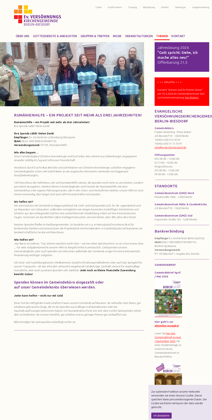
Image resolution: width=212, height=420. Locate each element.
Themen (162, 36)
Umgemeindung (200, 7)
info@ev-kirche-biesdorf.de (170, 147)
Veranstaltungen (139, 36)
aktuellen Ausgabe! (167, 325)
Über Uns (22, 36)
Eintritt (165, 7)
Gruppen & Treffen (95, 36)
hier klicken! (192, 97)
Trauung (132, 7)
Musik (117, 36)
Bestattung (149, 7)
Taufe (98, 7)
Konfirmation (115, 7)
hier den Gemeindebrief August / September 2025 (168, 337)
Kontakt (178, 36)
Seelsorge (180, 7)
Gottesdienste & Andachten (55, 36)
